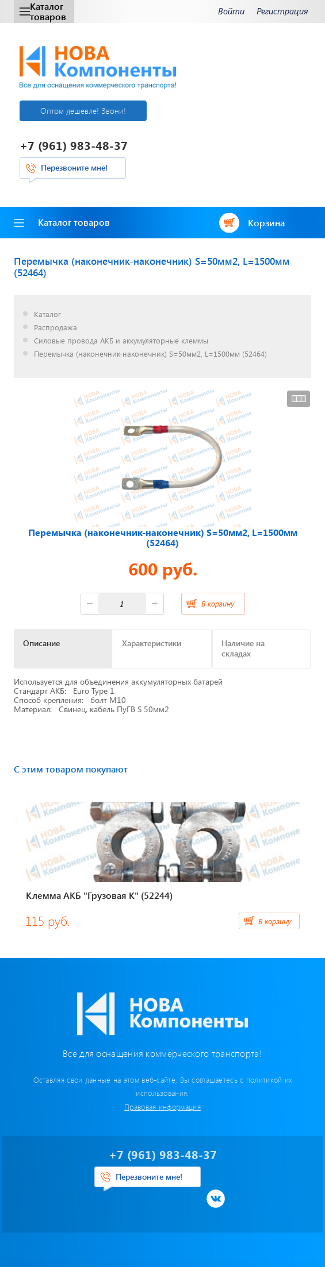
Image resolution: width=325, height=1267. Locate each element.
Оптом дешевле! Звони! (83, 110)
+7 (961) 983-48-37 (74, 145)
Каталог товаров (43, 11)
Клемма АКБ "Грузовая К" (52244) (99, 895)
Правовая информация (162, 1106)
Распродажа (55, 327)
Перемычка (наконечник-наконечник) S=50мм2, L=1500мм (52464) (150, 354)
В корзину (217, 603)
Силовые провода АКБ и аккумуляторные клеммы (121, 341)
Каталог (47, 314)
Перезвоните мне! (74, 167)
